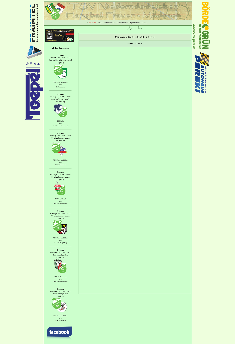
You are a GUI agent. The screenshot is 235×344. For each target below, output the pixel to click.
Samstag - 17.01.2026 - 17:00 (60, 97)
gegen (60, 84)
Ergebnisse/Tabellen (106, 23)
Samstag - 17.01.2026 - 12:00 (60, 175)
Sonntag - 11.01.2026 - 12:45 (60, 136)
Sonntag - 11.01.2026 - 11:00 (60, 213)
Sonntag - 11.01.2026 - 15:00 (60, 58)
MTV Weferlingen (60, 320)
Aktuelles (92, 23)
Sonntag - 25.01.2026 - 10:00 (60, 291)
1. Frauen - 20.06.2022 (134, 43)
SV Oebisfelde (60, 87)
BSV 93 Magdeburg (60, 277)
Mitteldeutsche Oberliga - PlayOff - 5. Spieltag (135, 37)
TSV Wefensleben (60, 165)
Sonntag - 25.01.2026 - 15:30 (60, 252)
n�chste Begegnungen (60, 48)
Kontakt (143, 23)
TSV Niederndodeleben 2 (60, 126)
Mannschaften (122, 23)
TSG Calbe (60, 121)
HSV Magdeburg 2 (60, 199)
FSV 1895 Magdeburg (60, 243)
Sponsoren (134, 23)
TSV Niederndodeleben (60, 82)
